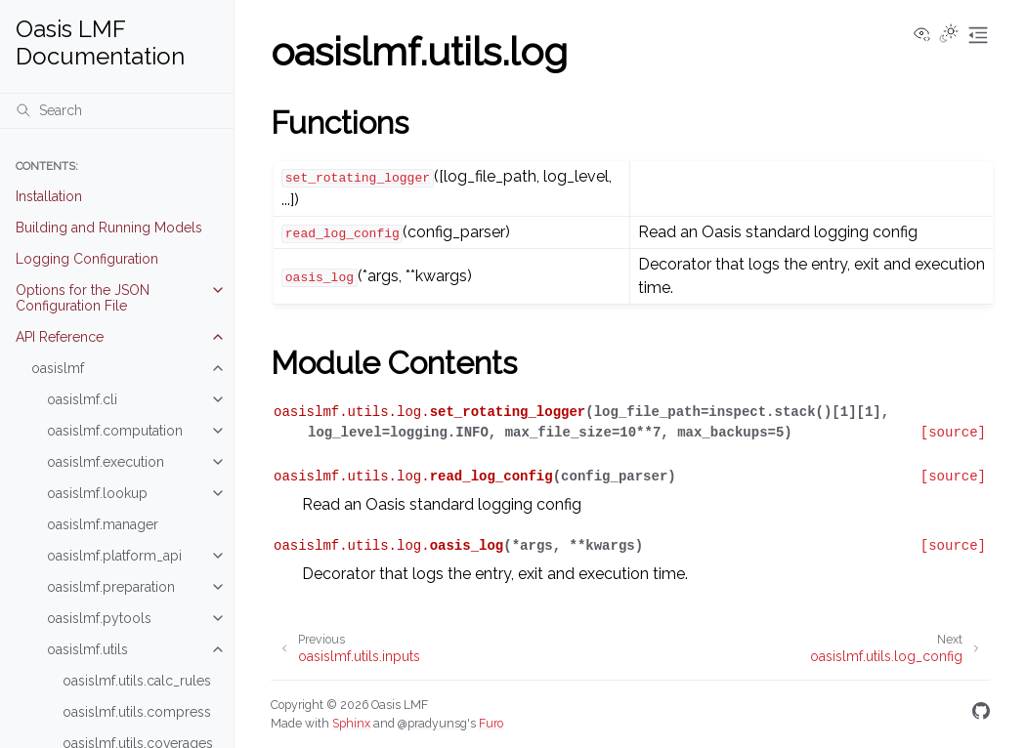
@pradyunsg (432, 723)
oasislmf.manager (102, 524)
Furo (491, 723)
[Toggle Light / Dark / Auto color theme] (949, 35)
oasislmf (57, 368)
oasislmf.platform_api (114, 555)
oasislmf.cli (82, 399)
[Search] (117, 110)
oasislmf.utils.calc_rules (137, 680)
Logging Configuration (87, 259)
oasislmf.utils (87, 649)
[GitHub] (981, 714)
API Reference (60, 337)
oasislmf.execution (105, 462)
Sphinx (351, 723)
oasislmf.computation (115, 430)
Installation (49, 196)
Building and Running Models (109, 227)
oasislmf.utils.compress (137, 712)
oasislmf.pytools (99, 618)
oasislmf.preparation (111, 587)
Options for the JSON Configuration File (83, 297)
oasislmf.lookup (97, 493)
